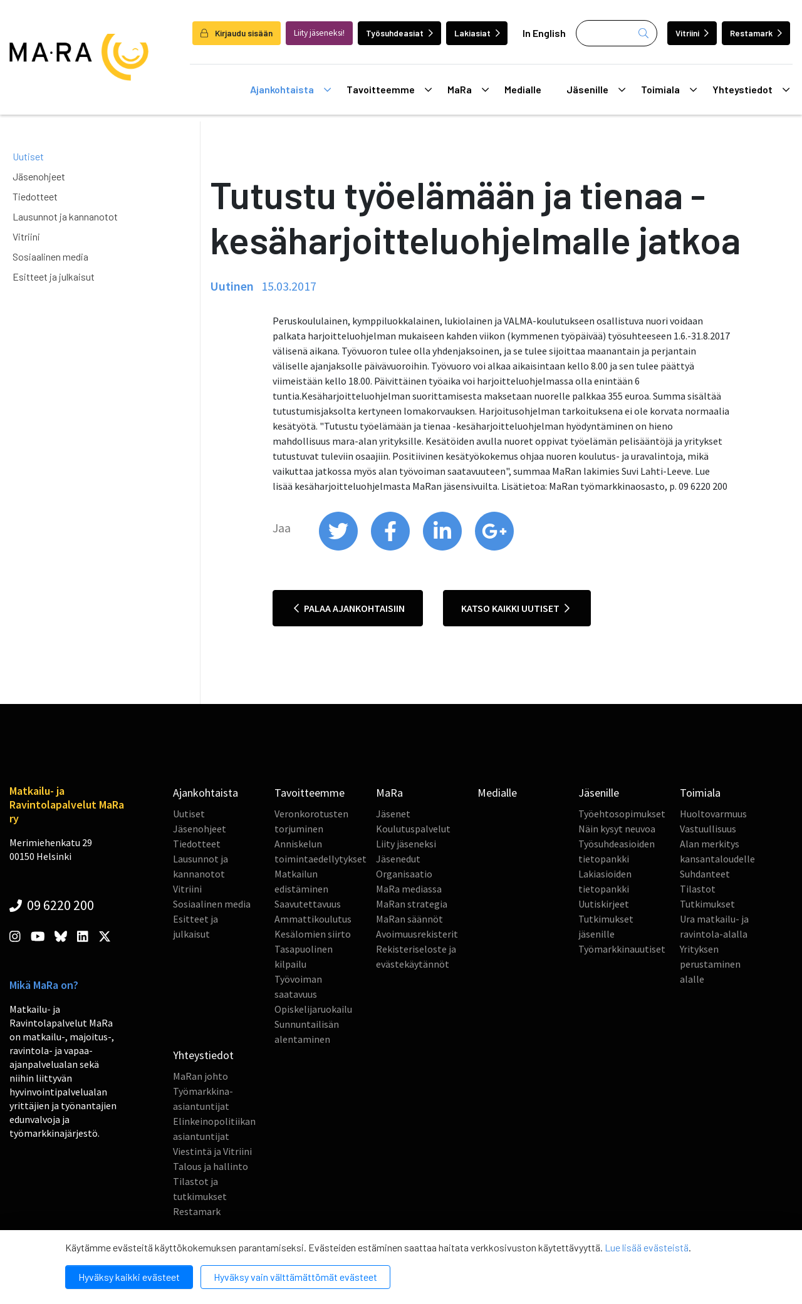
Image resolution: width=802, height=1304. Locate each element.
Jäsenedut (398, 858)
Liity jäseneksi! (319, 33)
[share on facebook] (391, 547)
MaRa (468, 90)
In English (544, 33)
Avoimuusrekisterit (417, 934)
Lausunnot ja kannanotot (65, 216)
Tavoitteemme (389, 90)
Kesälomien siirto (312, 934)
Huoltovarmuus (713, 813)
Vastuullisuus (708, 828)
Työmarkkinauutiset (621, 949)
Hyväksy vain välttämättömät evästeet (295, 1277)
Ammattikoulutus (313, 919)
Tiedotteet (35, 196)
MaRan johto (200, 1076)
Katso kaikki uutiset (515, 608)
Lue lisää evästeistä (647, 1247)
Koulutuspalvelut (413, 828)
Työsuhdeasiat (399, 33)
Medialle (522, 89)
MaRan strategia (411, 904)
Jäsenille (595, 90)
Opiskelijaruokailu (313, 1009)
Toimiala (669, 90)
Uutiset (28, 156)
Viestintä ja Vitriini (212, 1151)
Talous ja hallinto (210, 1166)
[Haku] (616, 33)
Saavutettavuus (307, 904)
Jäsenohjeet (39, 176)
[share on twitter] (339, 547)
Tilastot (698, 888)
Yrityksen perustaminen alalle (710, 964)
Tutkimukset (707, 904)
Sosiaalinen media (50, 256)
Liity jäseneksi (406, 843)
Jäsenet (393, 813)
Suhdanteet (705, 873)
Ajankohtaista (290, 90)
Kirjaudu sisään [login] (236, 33)
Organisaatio (404, 873)
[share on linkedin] (443, 547)
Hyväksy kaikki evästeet (129, 1277)
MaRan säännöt (409, 919)
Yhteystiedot (750, 90)
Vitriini (692, 33)
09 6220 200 (51, 905)
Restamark (756, 33)
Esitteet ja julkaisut (54, 276)
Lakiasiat (477, 33)
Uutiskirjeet (603, 904)
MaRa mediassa (409, 888)
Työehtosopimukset (621, 813)
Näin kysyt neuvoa (616, 828)
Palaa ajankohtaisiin (349, 608)
